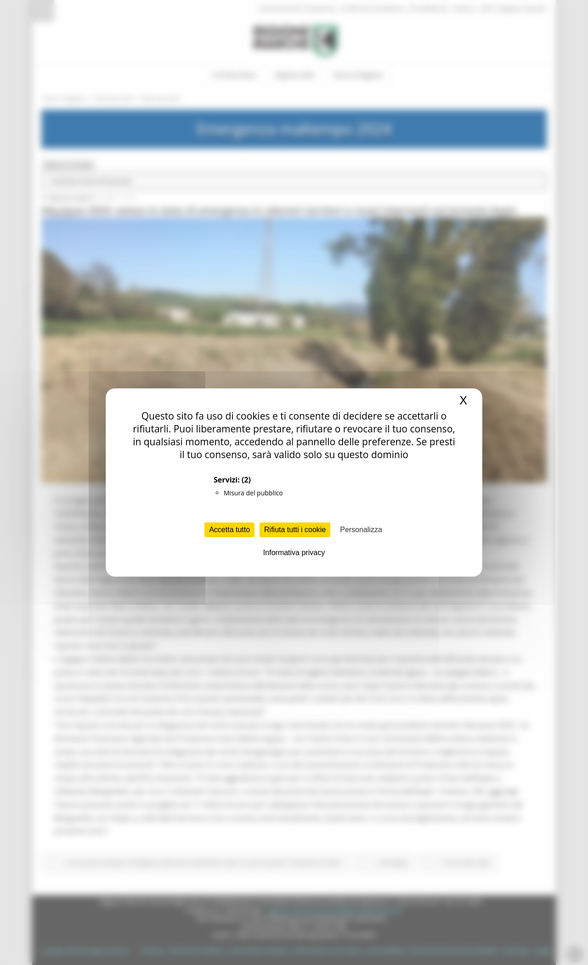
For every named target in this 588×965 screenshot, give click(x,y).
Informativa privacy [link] (294, 552)
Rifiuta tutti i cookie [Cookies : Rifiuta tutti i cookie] (295, 530)
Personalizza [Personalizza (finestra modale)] (361, 530)
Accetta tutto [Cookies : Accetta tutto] (229, 530)
